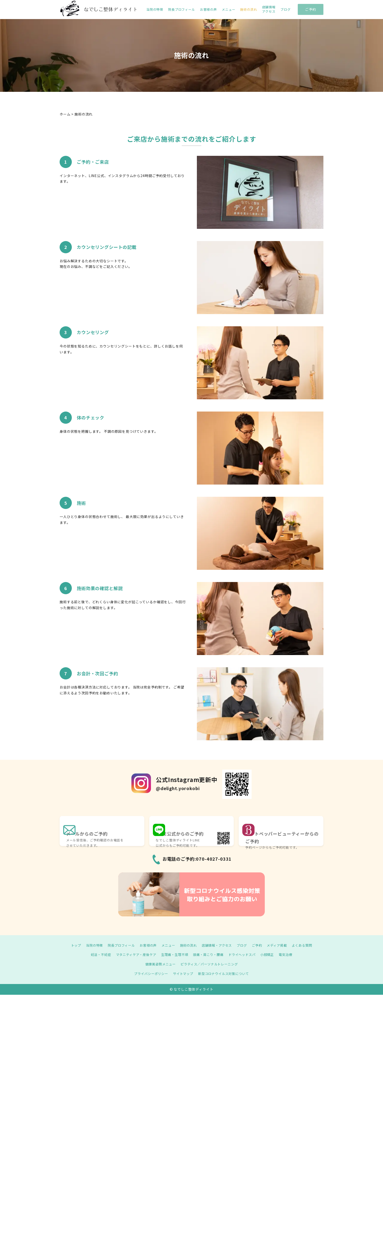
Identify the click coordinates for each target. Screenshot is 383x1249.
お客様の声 (208, 9)
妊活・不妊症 (95, 954)
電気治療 (291, 954)
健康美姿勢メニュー (158, 964)
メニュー (228, 9)
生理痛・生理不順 (173, 954)
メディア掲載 (281, 945)
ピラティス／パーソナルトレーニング (210, 964)
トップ (69, 945)
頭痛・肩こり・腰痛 (209, 954)
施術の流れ (248, 9)
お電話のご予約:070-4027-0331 (197, 859)
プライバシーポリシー (148, 973)
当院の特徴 (154, 9)
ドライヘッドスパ (245, 954)
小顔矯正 (272, 954)
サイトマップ (182, 973)
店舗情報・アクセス (218, 945)
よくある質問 (308, 945)
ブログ (285, 9)
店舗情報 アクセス (269, 9)
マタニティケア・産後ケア (132, 954)
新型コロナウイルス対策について (225, 973)
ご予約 (310, 9)
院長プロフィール (181, 9)
